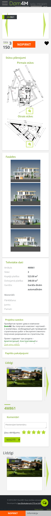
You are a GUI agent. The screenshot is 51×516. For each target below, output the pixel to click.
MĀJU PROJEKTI (38, 4)
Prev (6, 25)
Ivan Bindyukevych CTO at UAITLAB (31, 503)
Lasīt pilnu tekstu (12, 344)
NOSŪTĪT (11, 439)
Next (44, 25)
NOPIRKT (24, 44)
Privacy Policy (39, 509)
